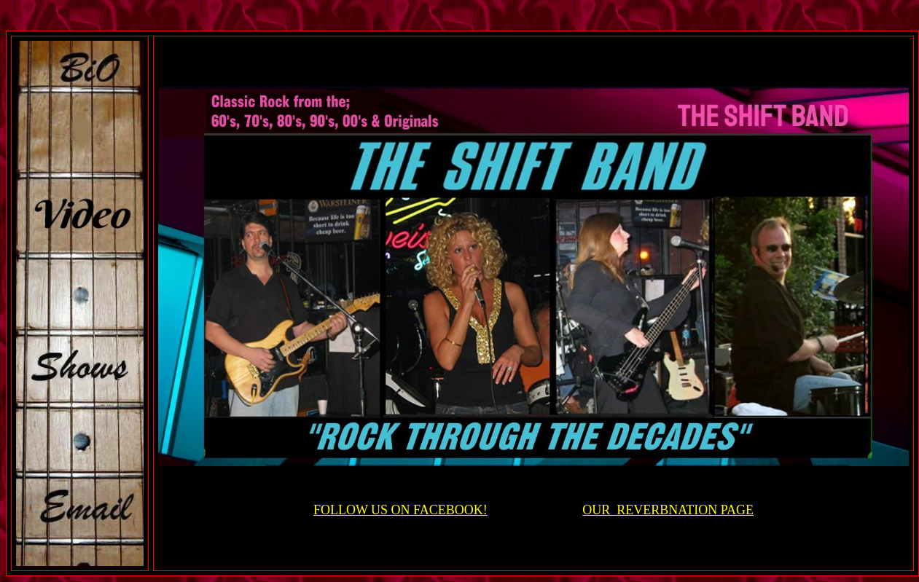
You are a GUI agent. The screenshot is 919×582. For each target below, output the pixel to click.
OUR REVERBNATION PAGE (668, 510)
